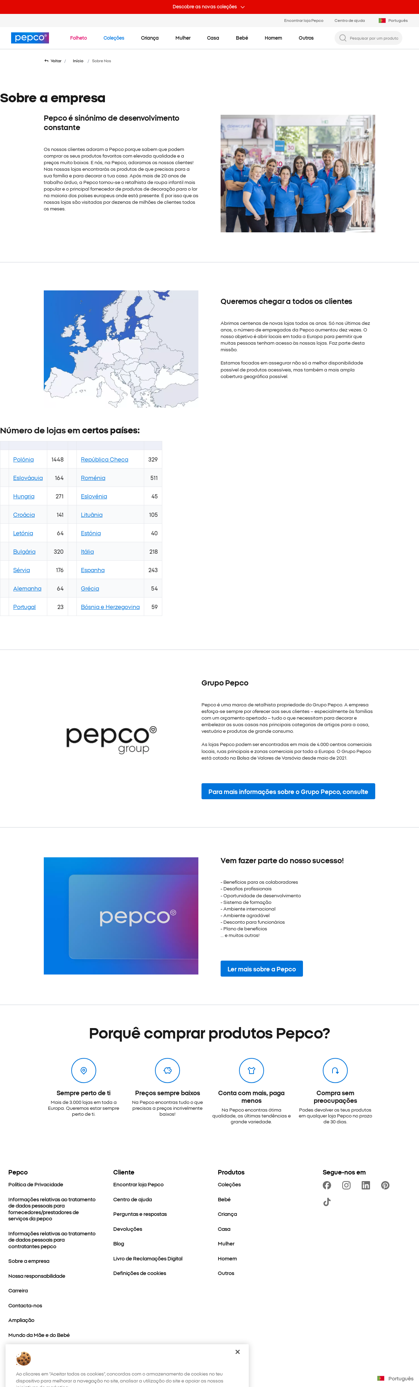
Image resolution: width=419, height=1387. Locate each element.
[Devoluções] (127, 1229)
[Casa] (224, 1229)
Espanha (93, 570)
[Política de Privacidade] (35, 1184)
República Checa (104, 459)
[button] (288, 791)
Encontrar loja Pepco (303, 20)
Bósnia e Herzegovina (110, 606)
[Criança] (227, 1214)
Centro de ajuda (350, 20)
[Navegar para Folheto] (78, 37)
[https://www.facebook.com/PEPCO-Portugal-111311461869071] (328, 1185)
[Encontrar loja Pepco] (138, 1184)
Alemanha (27, 588)
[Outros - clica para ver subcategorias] (306, 37)
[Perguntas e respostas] (140, 1214)
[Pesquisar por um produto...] (374, 37)
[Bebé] (224, 1199)
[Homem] (227, 1258)
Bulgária (24, 551)
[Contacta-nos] (25, 1305)
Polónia (23, 459)
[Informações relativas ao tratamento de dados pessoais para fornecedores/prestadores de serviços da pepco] (52, 1209)
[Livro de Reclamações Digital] (147, 1258)
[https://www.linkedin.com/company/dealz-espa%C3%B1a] (367, 1185)
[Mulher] (226, 1243)
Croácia (24, 514)
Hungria (23, 496)
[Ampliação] (21, 1320)
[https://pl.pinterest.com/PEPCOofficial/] (386, 1185)
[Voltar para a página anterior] (52, 61)
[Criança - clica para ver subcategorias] (150, 37)
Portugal (24, 606)
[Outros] (226, 1273)
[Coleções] (229, 1184)
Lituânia (91, 514)
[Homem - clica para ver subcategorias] (273, 37)
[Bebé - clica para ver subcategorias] (242, 37)
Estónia (91, 533)
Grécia (90, 588)
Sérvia (21, 570)
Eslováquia (28, 477)
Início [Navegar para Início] (78, 60)
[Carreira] (18, 1290)
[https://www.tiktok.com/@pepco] (328, 1202)
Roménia (93, 477)
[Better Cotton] (24, 1349)
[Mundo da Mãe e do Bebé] (39, 1335)
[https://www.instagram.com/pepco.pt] (347, 1185)
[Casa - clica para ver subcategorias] (213, 37)
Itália (87, 551)
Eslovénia (94, 496)
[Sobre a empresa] (28, 1261)
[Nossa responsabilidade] (36, 1276)
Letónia (23, 533)
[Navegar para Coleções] (114, 37)
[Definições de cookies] (139, 1273)
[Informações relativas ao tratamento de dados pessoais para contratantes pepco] (52, 1240)
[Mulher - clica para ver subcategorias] (183, 37)
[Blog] (118, 1243)
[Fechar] (237, 1367)
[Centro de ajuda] (132, 1199)
